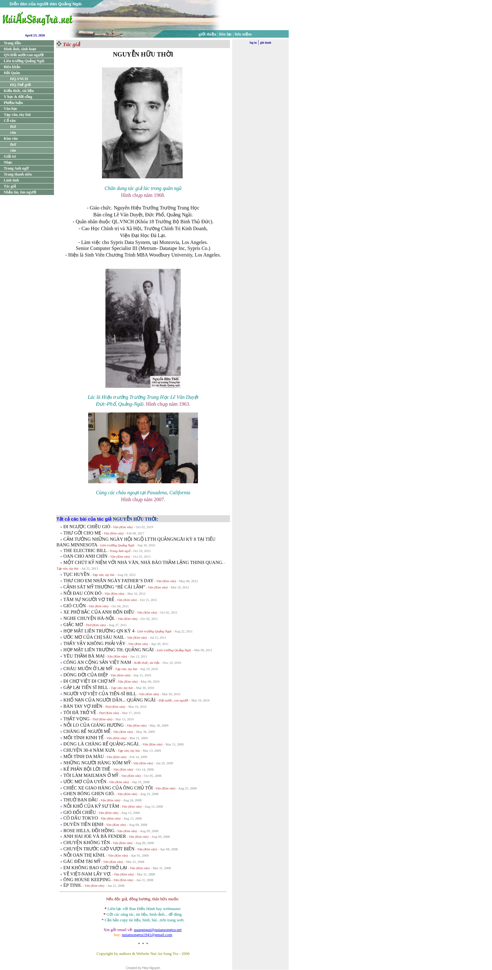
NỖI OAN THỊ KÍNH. (84, 855)
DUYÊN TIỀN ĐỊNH (83, 824)
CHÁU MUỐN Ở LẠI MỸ (87, 668)
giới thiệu (207, 34)
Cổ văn (9, 120)
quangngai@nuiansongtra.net (157, 929)
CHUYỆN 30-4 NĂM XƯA (89, 750)
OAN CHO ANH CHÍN (85, 556)
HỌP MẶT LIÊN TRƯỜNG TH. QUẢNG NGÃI (109, 649)
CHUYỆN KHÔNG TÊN (86, 842)
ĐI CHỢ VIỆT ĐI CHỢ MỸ (89, 681)
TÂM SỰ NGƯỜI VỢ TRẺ (88, 599)
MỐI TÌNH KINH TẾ (84, 737)
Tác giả (10, 186)
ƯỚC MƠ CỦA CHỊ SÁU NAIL (93, 637)
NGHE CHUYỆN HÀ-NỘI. (89, 618)
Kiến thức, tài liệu (19, 91)
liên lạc (225, 34)
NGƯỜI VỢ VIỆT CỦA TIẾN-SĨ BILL (99, 693)
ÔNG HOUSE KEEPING (87, 879)
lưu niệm (243, 34)
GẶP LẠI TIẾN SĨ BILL (85, 687)
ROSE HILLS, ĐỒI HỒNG (89, 830)
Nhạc (8, 162)
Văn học (10, 108)
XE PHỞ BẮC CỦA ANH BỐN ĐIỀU (99, 612)
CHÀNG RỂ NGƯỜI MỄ (86, 731)
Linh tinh (11, 180)
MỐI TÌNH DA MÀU (83, 756)
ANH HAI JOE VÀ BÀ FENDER (94, 836)
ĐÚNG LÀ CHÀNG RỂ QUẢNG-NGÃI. (102, 743)
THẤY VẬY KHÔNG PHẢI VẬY (94, 643)
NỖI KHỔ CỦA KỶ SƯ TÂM (91, 806)
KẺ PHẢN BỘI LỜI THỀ (87, 769)
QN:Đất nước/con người (24, 55)
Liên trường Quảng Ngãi (24, 61)
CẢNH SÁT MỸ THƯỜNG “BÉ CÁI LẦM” (104, 586)
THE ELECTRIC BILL (85, 550)
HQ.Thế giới (20, 85)
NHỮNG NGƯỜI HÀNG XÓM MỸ (97, 762)
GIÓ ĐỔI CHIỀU (79, 812)
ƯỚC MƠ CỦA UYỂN (84, 781)
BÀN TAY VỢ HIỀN (82, 706)
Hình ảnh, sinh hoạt (20, 49)
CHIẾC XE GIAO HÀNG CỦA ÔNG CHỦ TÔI (108, 787)
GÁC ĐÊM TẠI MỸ (81, 861)
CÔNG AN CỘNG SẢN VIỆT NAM (97, 662)
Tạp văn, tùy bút (17, 114)
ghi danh (265, 42)
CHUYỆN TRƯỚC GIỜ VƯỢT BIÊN (99, 848)
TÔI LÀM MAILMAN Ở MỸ (90, 775)
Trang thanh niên (18, 174)
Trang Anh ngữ (16, 168)
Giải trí (10, 156)
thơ (13, 126)
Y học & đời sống (18, 97)
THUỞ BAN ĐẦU (80, 799)
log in (253, 42)
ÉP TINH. (72, 885)
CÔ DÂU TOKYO (80, 818)
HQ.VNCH (19, 79)
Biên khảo (12, 67)
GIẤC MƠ (73, 624)
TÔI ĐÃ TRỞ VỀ (79, 712)
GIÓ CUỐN (74, 605)
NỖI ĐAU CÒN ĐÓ (83, 593)
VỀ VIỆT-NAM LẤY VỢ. (87, 873)
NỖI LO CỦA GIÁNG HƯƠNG (94, 725)
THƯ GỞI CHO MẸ (82, 532)
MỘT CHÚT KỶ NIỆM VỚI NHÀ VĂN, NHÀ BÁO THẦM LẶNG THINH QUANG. (143, 562)
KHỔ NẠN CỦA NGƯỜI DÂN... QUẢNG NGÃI (110, 699)
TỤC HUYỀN (76, 574)
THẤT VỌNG (76, 718)
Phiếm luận (13, 102)
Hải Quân (12, 73)
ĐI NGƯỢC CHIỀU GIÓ (86, 526)
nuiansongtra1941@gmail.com (147, 934)
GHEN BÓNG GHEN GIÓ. (89, 793)
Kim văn (11, 138)
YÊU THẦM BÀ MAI (83, 655)
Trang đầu (12, 43)
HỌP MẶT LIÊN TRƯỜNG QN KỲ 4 (99, 630)
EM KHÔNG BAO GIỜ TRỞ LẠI (95, 867)
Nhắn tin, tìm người (20, 192)
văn (13, 132)
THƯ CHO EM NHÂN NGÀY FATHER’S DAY (108, 580)
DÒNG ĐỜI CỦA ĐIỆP (85, 674)
